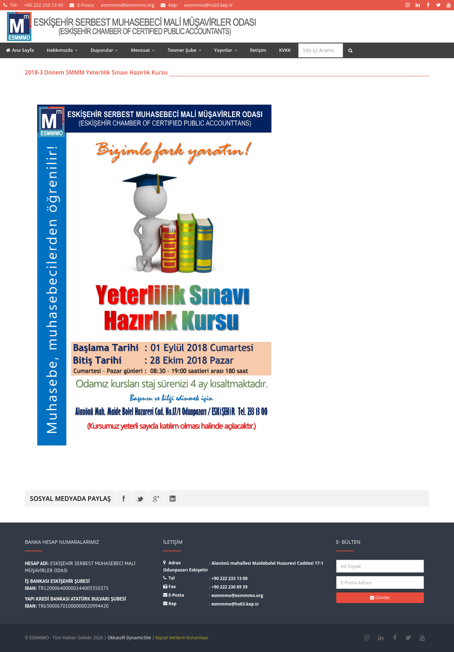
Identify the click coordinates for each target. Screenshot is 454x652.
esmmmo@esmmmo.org (237, 595)
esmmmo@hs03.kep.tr (235, 604)
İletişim (258, 50)
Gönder (380, 598)
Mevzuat (144, 50)
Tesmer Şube (186, 50)
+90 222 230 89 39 (229, 587)
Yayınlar (227, 50)
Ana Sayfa (20, 50)
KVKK (285, 50)
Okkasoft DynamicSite (129, 638)
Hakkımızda (64, 50)
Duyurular (105, 50)
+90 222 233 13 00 (229, 578)
